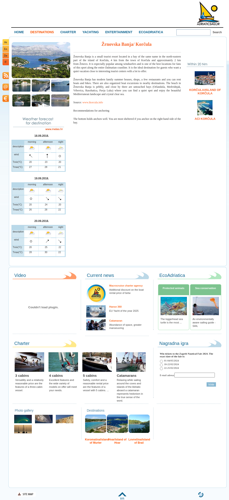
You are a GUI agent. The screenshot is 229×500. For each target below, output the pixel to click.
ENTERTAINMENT (118, 32)
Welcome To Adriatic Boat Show (208, 13)
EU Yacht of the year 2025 (124, 310)
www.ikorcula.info (92, 102)
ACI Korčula (205, 118)
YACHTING (90, 32)
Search (217, 32)
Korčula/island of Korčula (205, 91)
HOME (19, 32)
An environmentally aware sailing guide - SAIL (204, 322)
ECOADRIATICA (151, 32)
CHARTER (68, 32)
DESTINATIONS (42, 32)
